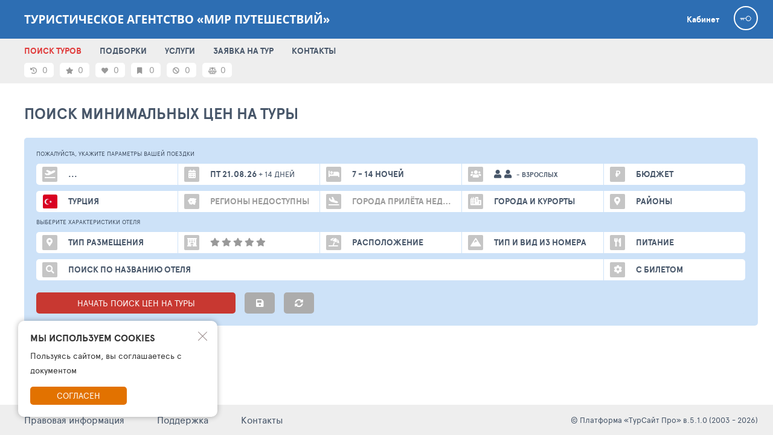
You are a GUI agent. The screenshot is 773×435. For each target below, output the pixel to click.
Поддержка (182, 420)
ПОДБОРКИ (123, 51)
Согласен (78, 395)
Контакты (262, 420)
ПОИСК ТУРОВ (53, 51)
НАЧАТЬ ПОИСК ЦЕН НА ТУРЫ (136, 303)
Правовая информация (74, 420)
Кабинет (703, 19)
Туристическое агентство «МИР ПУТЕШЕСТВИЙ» (177, 19)
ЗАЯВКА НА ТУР (243, 51)
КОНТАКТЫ (314, 51)
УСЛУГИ (180, 51)
